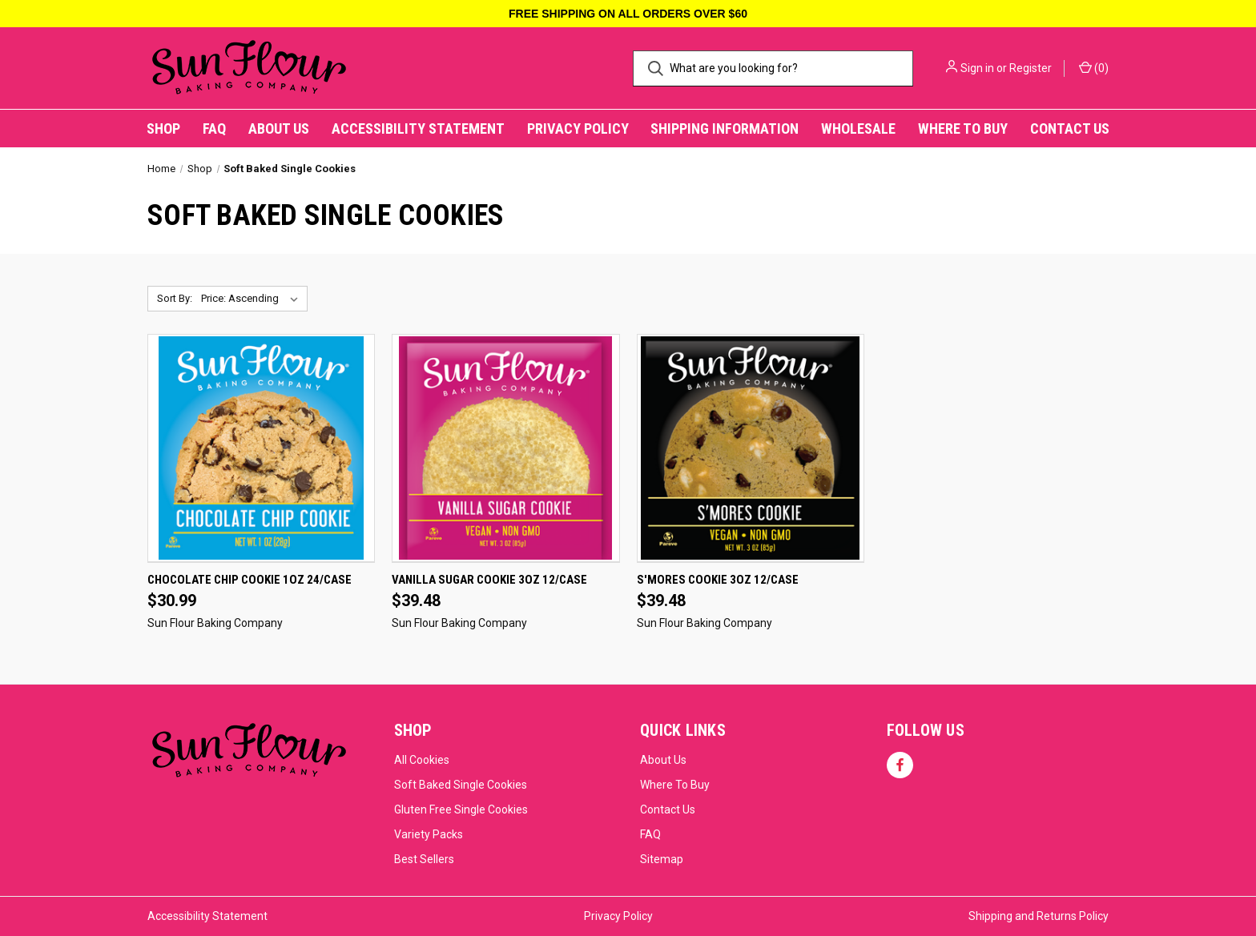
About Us (278, 128)
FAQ (214, 128)
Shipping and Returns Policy (1038, 916)
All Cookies (421, 759)
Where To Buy (675, 784)
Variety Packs (428, 834)
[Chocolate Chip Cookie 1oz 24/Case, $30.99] (261, 448)
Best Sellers (424, 859)
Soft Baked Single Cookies (460, 784)
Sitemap (661, 859)
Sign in (977, 68)
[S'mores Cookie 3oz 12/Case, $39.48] (750, 448)
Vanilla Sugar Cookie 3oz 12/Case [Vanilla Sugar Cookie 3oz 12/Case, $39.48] (489, 579)
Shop (163, 128)
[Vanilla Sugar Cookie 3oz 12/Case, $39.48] (505, 448)
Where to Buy (963, 128)
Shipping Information (724, 128)
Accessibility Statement (418, 128)
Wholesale (858, 128)
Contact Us (1069, 128)
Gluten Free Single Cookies (461, 809)
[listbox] (253, 299)
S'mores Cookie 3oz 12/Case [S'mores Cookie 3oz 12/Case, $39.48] (718, 579)
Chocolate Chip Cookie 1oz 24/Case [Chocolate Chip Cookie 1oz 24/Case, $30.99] (249, 579)
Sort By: (174, 298)
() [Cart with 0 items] (1094, 67)
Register (1030, 68)
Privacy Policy (578, 128)
